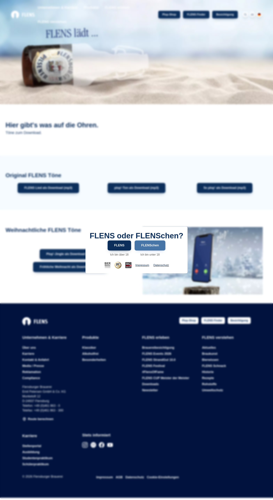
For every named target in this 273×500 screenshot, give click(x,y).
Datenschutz (161, 265)
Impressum (142, 265)
